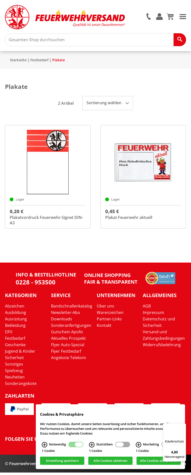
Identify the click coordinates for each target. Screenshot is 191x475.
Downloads (61, 321)
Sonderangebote (21, 385)
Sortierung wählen (108, 104)
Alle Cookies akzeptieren (159, 462)
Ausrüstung (16, 321)
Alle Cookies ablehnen (110, 462)
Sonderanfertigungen (71, 327)
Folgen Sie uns (25, 441)
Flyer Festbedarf (66, 353)
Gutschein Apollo (67, 334)
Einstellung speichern (62, 462)
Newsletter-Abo (65, 314)
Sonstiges (14, 366)
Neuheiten (15, 379)
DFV (8, 334)
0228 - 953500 (35, 284)
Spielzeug (14, 372)
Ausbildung (15, 314)
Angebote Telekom (68, 360)
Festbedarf (39, 61)
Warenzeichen (110, 314)
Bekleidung (15, 327)
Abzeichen (14, 308)
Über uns (105, 308)
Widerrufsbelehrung (162, 347)
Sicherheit (14, 360)
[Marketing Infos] (138, 446)
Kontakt (104, 327)
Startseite (18, 61)
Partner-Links (109, 321)
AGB (147, 308)
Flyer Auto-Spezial (67, 347)
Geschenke (15, 347)
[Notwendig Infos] (44, 446)
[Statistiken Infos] (92, 446)
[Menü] (183, 426)
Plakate (58, 61)
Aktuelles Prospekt (68, 340)
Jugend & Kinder (20, 353)
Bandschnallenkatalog (71, 308)
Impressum (153, 314)
